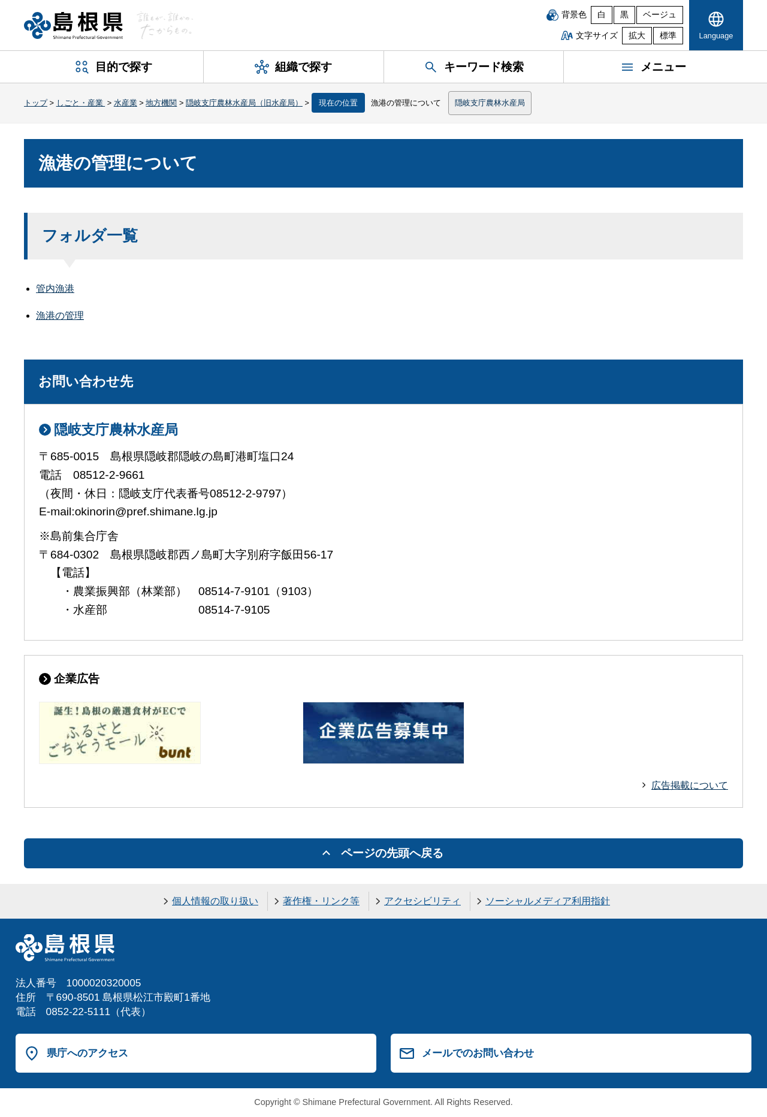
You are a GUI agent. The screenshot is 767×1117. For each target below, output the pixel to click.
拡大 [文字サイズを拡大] (637, 35)
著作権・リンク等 (321, 901)
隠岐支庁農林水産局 (490, 102)
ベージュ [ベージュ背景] (660, 14)
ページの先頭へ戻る (392, 853)
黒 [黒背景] (624, 14)
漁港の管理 (60, 315)
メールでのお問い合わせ (478, 1053)
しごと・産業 (80, 102)
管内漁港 (55, 288)
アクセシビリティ (422, 901)
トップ (35, 102)
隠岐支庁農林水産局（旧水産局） (244, 102)
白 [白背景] (601, 14)
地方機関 (161, 102)
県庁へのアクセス (87, 1053)
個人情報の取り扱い (215, 901)
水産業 (125, 102)
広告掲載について (689, 785)
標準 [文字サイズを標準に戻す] (668, 35)
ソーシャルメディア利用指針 (547, 901)
